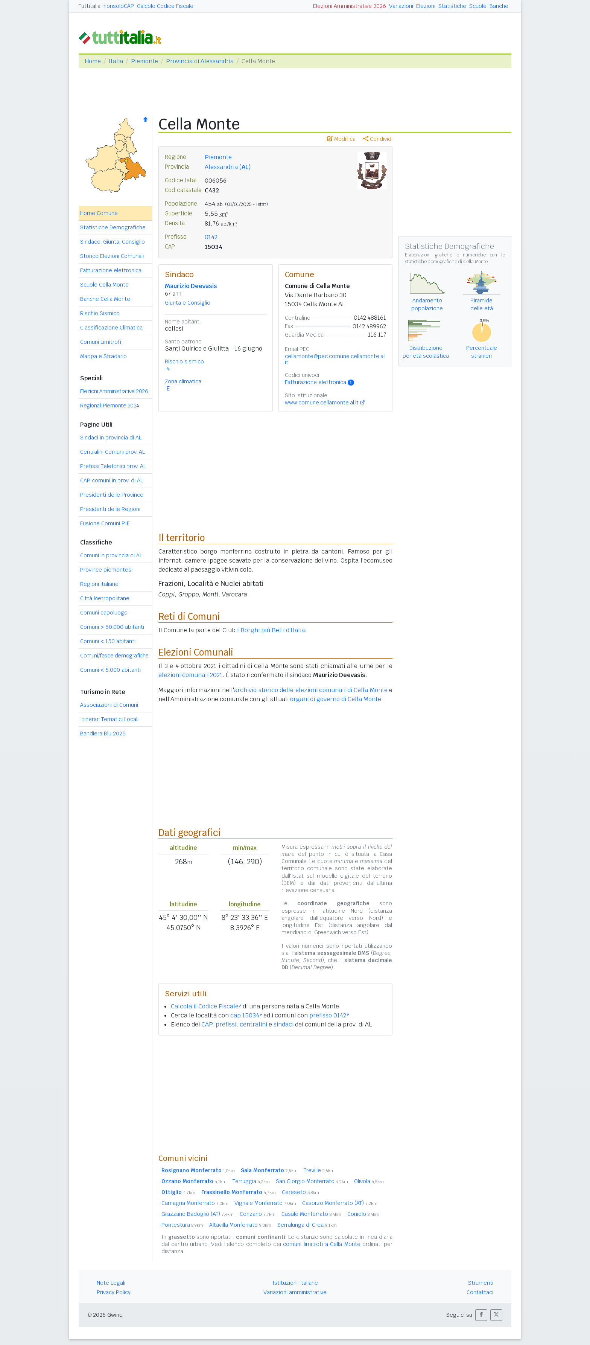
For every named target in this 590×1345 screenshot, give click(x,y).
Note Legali (111, 1282)
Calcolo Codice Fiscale (165, 6)
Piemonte (144, 61)
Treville (319, 1170)
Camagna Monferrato (194, 1203)
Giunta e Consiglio (187, 302)
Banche (499, 6)
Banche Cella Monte (105, 299)
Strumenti (480, 1282)
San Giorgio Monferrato (312, 1181)
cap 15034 (246, 1015)
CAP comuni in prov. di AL (111, 480)
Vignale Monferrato (265, 1203)
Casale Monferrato (311, 1214)
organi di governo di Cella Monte (335, 699)
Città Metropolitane (104, 598)
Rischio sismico (184, 361)
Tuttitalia (89, 6)
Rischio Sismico (100, 313)
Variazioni (401, 6)
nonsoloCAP (118, 6)
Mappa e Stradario (103, 356)
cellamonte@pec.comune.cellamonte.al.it (335, 359)
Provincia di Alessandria (200, 61)
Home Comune (99, 213)
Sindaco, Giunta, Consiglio (112, 241)
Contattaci (480, 1292)
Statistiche (452, 6)
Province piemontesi (106, 569)
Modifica (341, 139)
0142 (211, 237)
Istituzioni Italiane (295, 1282)
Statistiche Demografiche (113, 227)
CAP (206, 1024)
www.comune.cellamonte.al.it (322, 402)
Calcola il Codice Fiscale (206, 1006)
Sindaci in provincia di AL (110, 437)
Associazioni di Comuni (109, 704)
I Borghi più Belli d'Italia (271, 630)
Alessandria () (228, 167)
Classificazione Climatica (111, 327)
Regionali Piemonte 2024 (109, 405)
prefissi (226, 1024)
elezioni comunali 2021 (190, 675)
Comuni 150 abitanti (107, 641)
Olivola (369, 1181)
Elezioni (425, 6)
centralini (253, 1024)
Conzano (257, 1214)
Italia (116, 61)
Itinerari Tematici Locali (109, 719)
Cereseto (300, 1192)
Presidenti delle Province (111, 494)
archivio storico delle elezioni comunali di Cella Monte (311, 690)
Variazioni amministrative (295, 1292)
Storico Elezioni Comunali (112, 256)
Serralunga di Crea (307, 1224)
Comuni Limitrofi (100, 342)
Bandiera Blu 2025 (103, 733)
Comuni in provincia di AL (111, 555)
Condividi (377, 139)
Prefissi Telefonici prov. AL (113, 466)
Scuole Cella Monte (104, 284)
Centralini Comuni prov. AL (112, 451)
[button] (481, 1315)
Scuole (478, 6)
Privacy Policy (114, 1292)
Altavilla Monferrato (240, 1224)
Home (93, 61)
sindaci (283, 1024)
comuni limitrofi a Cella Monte (321, 1244)
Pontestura (182, 1224)
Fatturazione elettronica (110, 270)
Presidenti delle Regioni (110, 509)
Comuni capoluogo (104, 612)
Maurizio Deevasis (191, 286)
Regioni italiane (99, 584)
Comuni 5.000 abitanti (110, 669)
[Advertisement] (275, 1094)
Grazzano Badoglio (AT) (197, 1214)
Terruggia (251, 1181)
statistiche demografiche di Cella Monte (446, 262)
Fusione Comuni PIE (105, 523)
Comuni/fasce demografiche (114, 655)
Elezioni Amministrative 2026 (349, 6)
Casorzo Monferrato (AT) (339, 1203)
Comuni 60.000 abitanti (112, 627)
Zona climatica (183, 381)
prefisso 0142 (329, 1015)
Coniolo (363, 1214)
